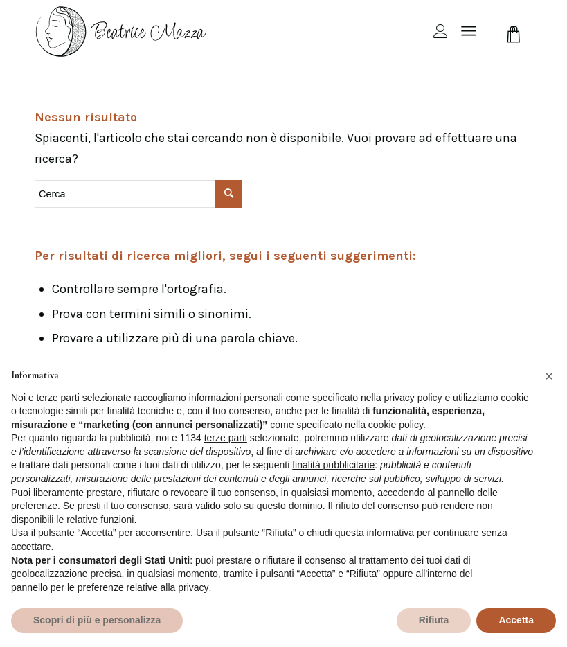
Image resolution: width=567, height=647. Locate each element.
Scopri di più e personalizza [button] (97, 620)
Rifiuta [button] (434, 620)
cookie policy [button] (395, 424)
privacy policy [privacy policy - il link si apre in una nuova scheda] (413, 397)
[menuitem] (434, 31)
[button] (549, 376)
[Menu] (468, 31)
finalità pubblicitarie (333, 464)
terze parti (225, 437)
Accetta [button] (516, 620)
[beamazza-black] (122, 31)
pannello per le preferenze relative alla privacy (110, 587)
